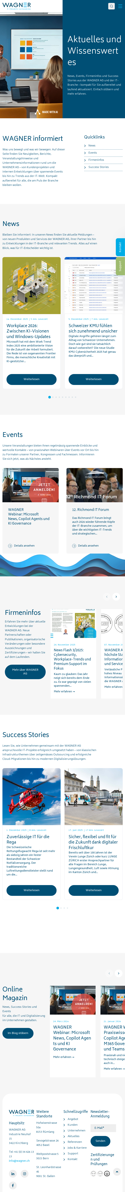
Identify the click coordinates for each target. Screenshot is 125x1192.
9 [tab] (75, 397)
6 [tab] (65, 397)
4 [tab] (59, 397)
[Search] (111, 6)
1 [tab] (49, 397)
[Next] (116, 597)
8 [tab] (72, 397)
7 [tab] (69, 397)
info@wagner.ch (19, 1161)
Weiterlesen (31, 379)
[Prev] (107, 597)
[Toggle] (120, 6)
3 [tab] (56, 397)
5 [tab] (62, 397)
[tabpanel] (31, 323)
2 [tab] (52, 397)
